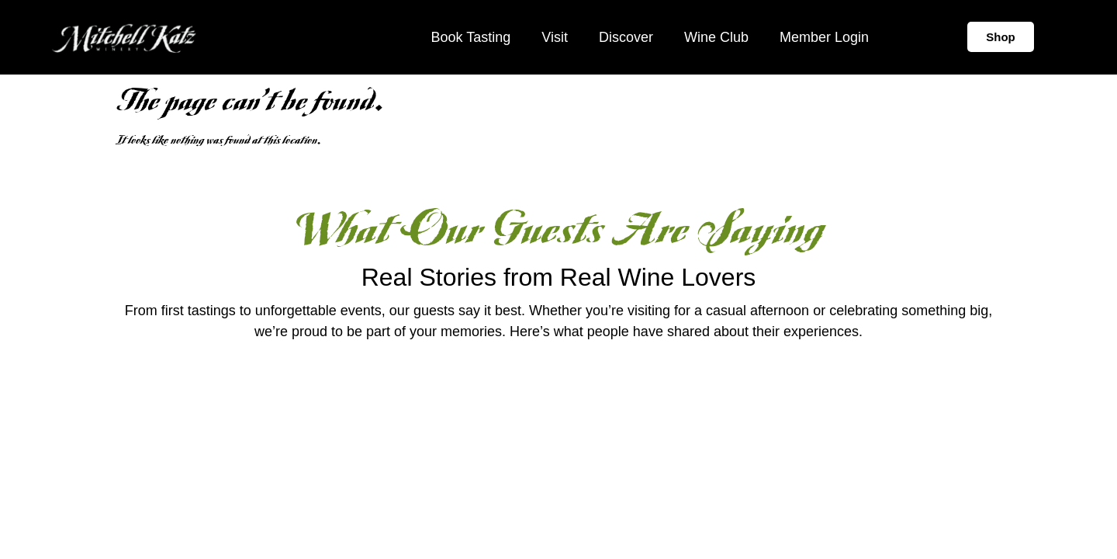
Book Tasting (470, 37)
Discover (626, 37)
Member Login (824, 37)
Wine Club (716, 37)
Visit (554, 37)
